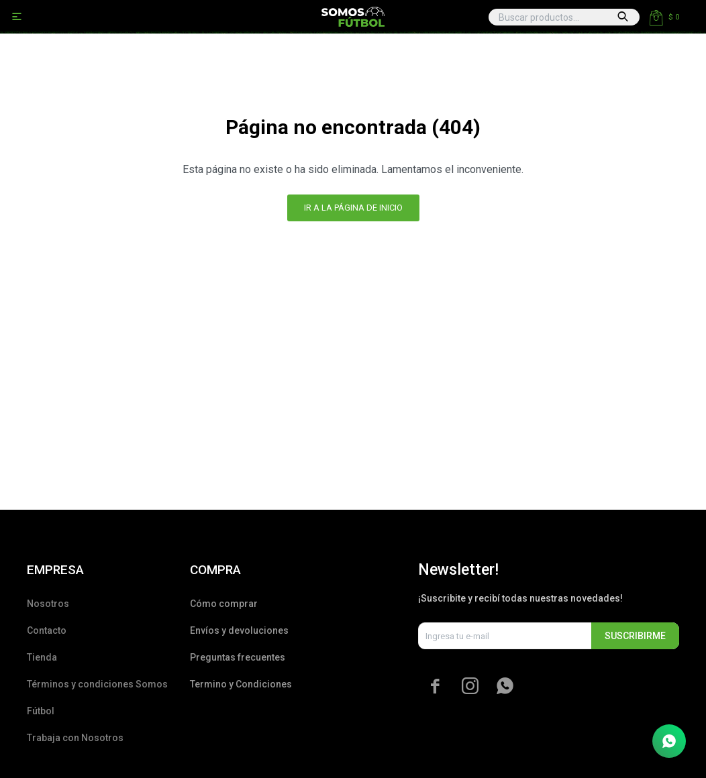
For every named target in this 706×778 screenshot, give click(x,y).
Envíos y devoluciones (239, 630)
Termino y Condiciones (241, 684)
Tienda (42, 657)
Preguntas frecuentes (237, 657)
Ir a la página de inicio (353, 208)
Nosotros (48, 603)
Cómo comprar (224, 603)
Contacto (46, 630)
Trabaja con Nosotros (75, 737)
